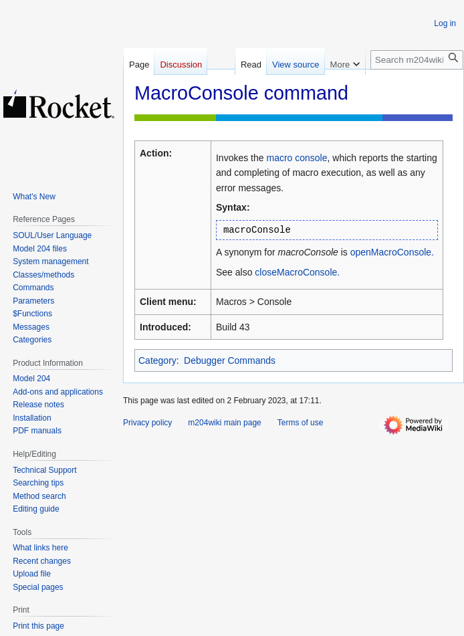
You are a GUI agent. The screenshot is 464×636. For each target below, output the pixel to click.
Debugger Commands (229, 360)
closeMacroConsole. (297, 272)
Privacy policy (147, 422)
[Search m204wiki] (416, 60)
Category (157, 360)
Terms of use (300, 422)
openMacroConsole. (392, 252)
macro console (296, 157)
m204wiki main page (224, 422)
